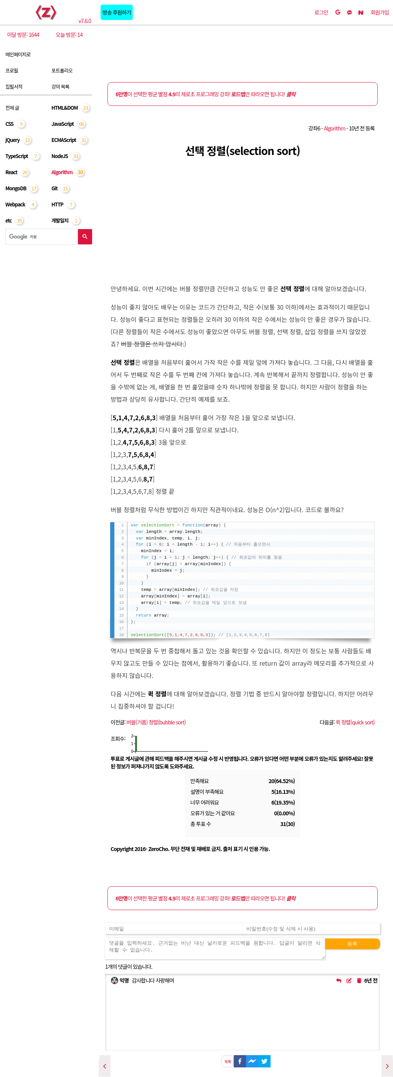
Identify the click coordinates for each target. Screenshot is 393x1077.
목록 (227, 1061)
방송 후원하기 (116, 12)
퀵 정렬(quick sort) (355, 722)
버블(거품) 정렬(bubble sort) (155, 722)
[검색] (40, 237)
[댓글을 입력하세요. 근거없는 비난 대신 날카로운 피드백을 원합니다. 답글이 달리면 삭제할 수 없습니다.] (215, 948)
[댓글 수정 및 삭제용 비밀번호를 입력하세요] (311, 928)
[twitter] (264, 1060)
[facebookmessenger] (252, 1060)
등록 (352, 944)
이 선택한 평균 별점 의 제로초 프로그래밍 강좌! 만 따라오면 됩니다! (205, 94)
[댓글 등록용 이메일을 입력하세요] (174, 928)
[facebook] (240, 1060)
